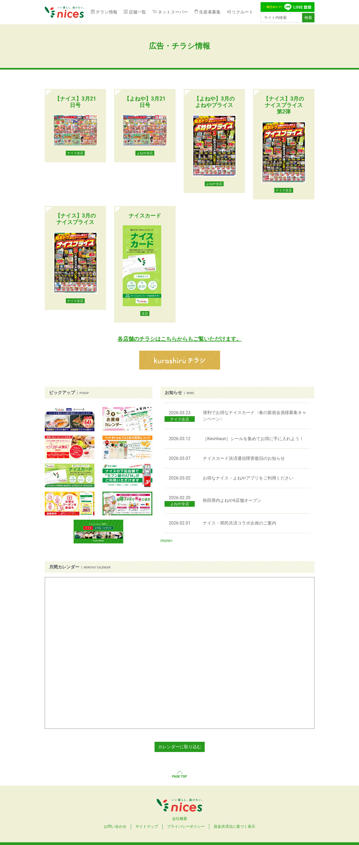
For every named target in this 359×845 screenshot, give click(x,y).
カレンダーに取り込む (179, 746)
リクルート (242, 12)
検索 (308, 17)
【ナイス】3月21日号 (75, 101)
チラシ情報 (106, 12)
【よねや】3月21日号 (145, 101)
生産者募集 (210, 12)
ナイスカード (145, 215)
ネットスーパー (173, 12)
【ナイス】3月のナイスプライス (75, 218)
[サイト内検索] (281, 17)
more (165, 540)
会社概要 (179, 818)
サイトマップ (146, 826)
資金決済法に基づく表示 (234, 826)
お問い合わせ (115, 826)
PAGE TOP (179, 776)
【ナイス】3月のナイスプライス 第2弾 (283, 105)
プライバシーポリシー (186, 826)
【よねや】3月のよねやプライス (214, 101)
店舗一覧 (137, 12)
